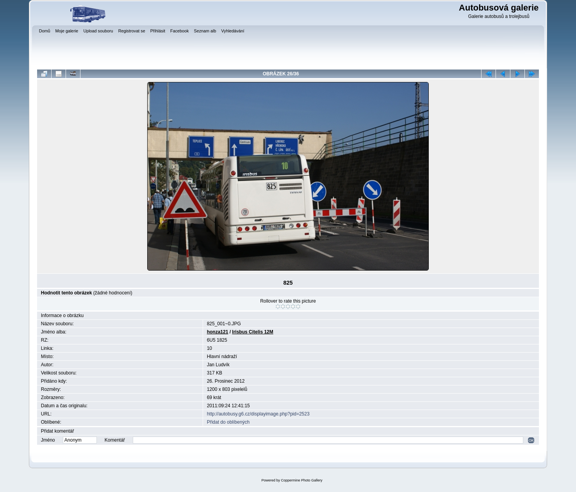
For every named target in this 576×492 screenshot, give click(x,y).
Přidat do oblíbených (228, 422)
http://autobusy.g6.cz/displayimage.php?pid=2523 (258, 414)
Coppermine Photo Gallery (301, 480)
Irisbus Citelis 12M (252, 332)
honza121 (217, 332)
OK (531, 440)
